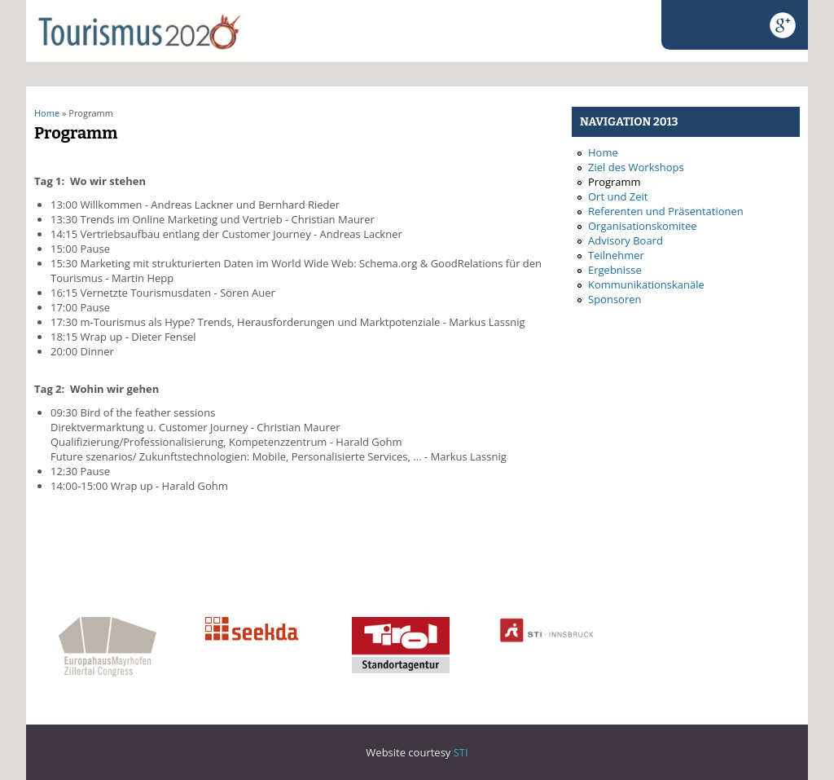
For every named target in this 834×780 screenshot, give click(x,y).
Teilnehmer (616, 255)
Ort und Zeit (617, 196)
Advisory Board (625, 240)
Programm (614, 181)
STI (461, 752)
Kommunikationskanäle (646, 284)
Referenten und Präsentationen (666, 211)
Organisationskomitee (642, 225)
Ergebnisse (615, 269)
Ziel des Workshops (636, 167)
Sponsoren (614, 299)
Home (46, 113)
